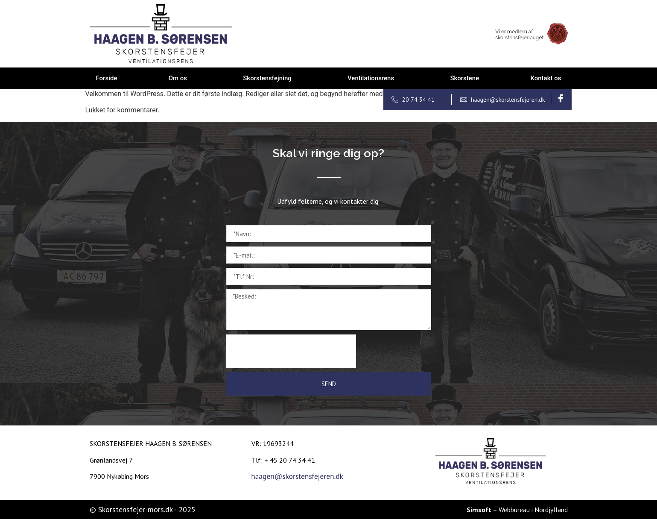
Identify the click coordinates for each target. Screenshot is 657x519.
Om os (178, 78)
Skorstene (464, 78)
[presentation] (291, 351)
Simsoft (479, 509)
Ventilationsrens (370, 78)
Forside (106, 78)
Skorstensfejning (267, 78)
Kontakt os (545, 78)
